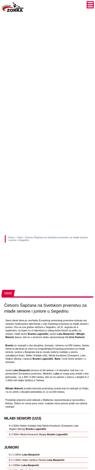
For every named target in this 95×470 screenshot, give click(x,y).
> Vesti (19, 237)
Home (11, 237)
